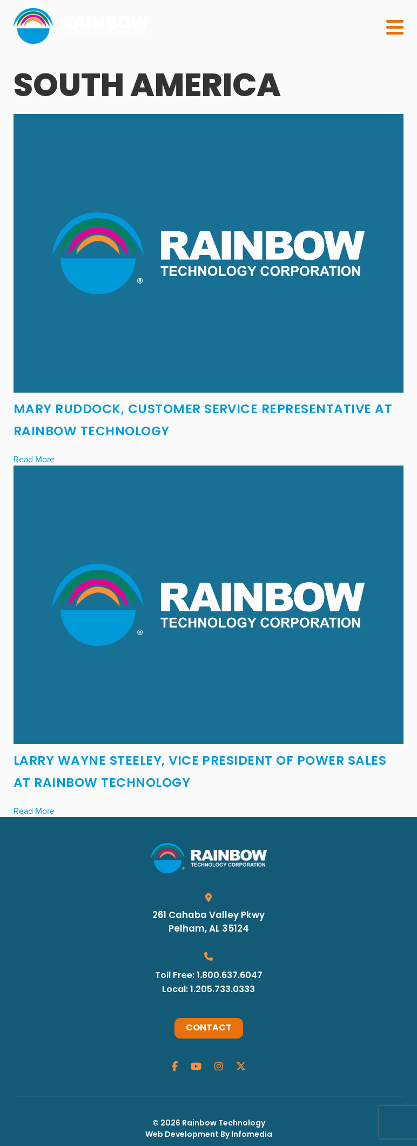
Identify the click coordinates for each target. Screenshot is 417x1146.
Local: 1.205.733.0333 (208, 990)
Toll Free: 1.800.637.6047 (209, 976)
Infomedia (251, 1135)
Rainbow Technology (223, 1123)
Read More (34, 459)
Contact (209, 1028)
